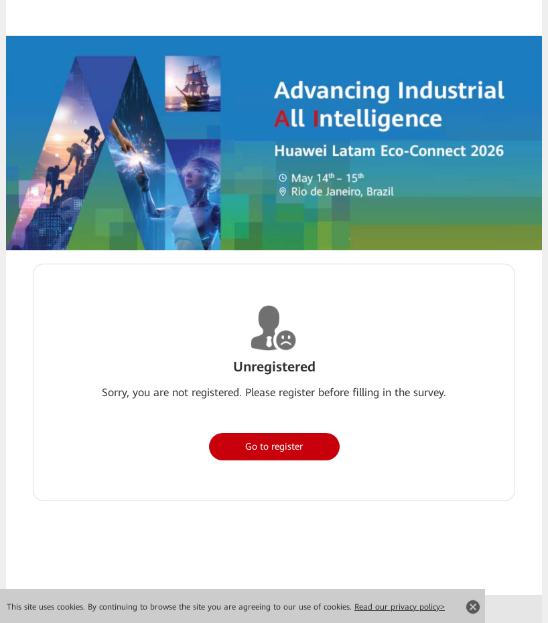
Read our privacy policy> (399, 607)
